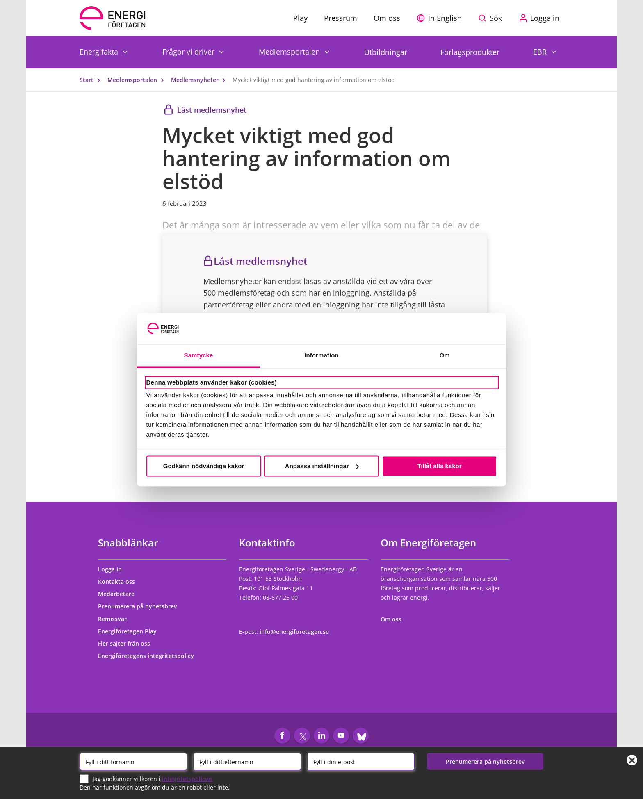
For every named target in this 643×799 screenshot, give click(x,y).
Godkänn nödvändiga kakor (203, 465)
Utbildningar (385, 52)
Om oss (395, 619)
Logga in (113, 569)
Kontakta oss (120, 581)
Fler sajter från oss (127, 643)
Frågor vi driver (189, 51)
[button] (441, 18)
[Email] (361, 761)
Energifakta (100, 51)
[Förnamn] (133, 761)
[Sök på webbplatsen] (492, 18)
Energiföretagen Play (131, 631)
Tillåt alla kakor (439, 465)
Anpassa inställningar (322, 465)
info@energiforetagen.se (294, 631)
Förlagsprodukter (469, 52)
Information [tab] (321, 355)
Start (92, 80)
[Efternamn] (247, 761)
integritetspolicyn (187, 778)
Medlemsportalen (290, 51)
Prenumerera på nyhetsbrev (141, 606)
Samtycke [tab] (198, 355)
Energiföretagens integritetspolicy (149, 656)
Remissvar (116, 619)
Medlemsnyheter (200, 80)
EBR (541, 51)
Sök (496, 18)
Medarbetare (120, 594)
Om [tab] (444, 355)
